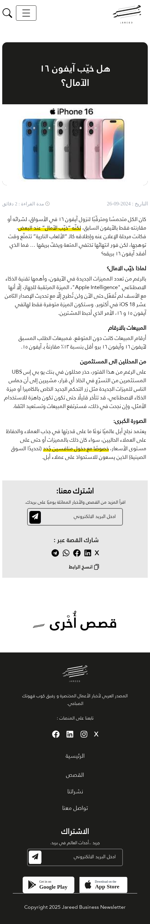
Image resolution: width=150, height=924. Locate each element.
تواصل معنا (75, 808)
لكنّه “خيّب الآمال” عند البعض (49, 228)
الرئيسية (75, 756)
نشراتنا (75, 792)
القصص (75, 775)
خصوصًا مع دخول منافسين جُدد (76, 449)
